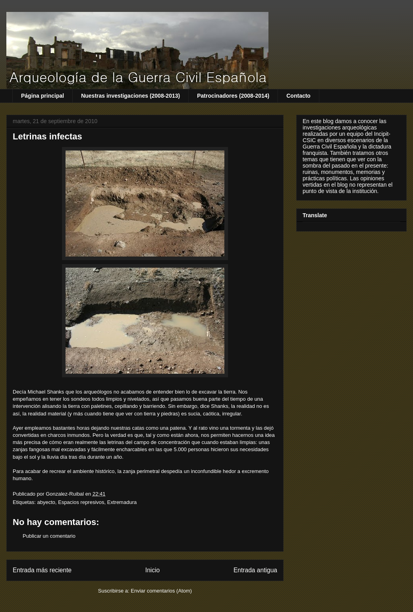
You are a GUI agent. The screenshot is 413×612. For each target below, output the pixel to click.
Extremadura (122, 502)
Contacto (298, 96)
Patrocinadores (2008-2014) (233, 96)
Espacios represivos (81, 502)
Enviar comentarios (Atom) (161, 591)
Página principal (42, 96)
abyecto (46, 502)
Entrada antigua (255, 570)
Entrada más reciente (42, 570)
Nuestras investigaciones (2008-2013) (130, 96)
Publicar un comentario (49, 536)
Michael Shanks (46, 392)
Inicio (152, 570)
